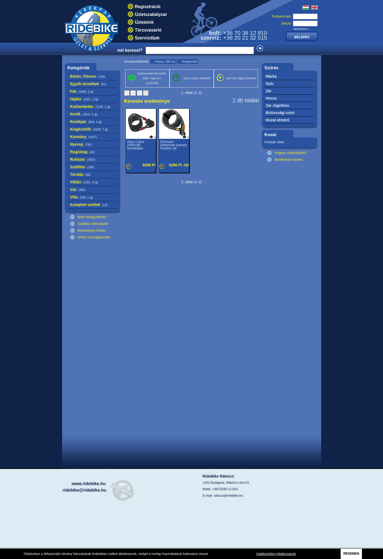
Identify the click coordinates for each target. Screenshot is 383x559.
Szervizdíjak (147, 38)
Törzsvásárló (148, 30)
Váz (78, 189)
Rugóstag (82, 152)
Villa (81, 197)
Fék (82, 91)
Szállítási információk (93, 224)
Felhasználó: (282, 16)
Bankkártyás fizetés (92, 230)
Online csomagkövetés (94, 237)
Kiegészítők (89, 129)
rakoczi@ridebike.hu (228, 496)
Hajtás (84, 99)
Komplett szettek (88, 205)
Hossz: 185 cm (165, 61)
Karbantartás (90, 106)
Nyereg (81, 144)
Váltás (84, 182)
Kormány (83, 137)
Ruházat (82, 159)
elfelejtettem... (301, 29)
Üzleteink (144, 22)
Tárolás (80, 174)
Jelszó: (286, 23)
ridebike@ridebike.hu (84, 490)
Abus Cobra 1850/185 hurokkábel (135, 145)
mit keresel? (130, 50)
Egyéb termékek (88, 84)
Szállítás (82, 167)
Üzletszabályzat (151, 14)
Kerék (83, 114)
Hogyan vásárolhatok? (291, 153)
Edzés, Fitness (87, 76)
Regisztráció (148, 6)
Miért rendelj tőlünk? (92, 217)
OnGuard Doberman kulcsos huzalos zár (173, 145)
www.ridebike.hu (89, 483)
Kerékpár (86, 121)
